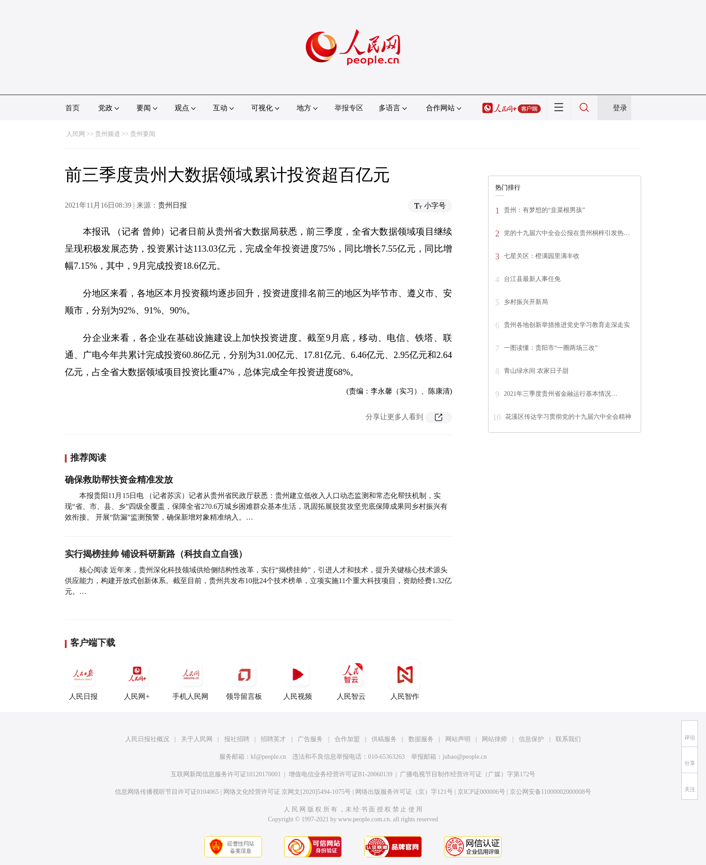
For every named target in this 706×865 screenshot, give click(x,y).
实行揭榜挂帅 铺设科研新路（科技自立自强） (156, 554)
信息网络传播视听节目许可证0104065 (167, 791)
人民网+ (137, 679)
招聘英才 (273, 739)
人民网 (75, 134)
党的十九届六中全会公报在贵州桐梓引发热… (567, 233)
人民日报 (83, 679)
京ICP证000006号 (481, 791)
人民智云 (351, 679)
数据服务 (421, 739)
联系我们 (568, 739)
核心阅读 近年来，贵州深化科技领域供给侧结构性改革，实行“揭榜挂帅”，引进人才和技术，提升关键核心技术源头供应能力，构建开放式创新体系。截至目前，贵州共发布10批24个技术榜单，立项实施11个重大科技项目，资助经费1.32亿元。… (258, 580)
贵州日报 (172, 205)
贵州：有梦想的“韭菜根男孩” (544, 210)
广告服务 (310, 739)
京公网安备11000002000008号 (550, 791)
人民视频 (297, 679)
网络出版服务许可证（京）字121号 (404, 791)
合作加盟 (347, 739)
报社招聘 (236, 739)
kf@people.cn (268, 756)
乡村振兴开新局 (526, 302)
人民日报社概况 (147, 739)
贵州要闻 (142, 134)
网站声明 (458, 739)
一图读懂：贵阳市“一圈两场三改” (550, 347)
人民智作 (405, 679)
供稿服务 (384, 739)
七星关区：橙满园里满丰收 (541, 256)
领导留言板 (244, 679)
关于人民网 (197, 739)
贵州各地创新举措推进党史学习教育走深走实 (567, 325)
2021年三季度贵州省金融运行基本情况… (560, 393)
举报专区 (349, 108)
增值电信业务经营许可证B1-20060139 (341, 774)
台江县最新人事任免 (532, 279)
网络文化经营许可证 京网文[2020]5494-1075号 (287, 791)
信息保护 (531, 739)
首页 (72, 108)
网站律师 (494, 739)
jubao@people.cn (465, 756)
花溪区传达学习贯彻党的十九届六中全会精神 (568, 416)
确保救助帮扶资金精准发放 (119, 480)
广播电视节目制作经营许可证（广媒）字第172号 (467, 774)
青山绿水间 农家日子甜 (536, 370)
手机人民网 (190, 679)
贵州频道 (107, 134)
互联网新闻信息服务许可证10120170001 (226, 774)
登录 (620, 108)
